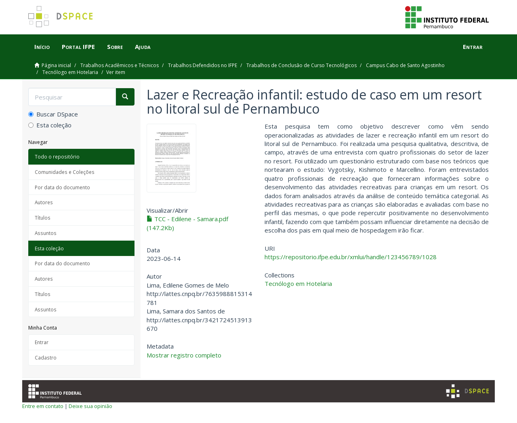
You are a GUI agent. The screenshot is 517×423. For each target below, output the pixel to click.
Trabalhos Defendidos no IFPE (202, 65)
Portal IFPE (78, 46)
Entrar (41, 342)
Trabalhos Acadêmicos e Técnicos (119, 65)
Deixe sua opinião (90, 406)
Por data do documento (62, 187)
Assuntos (46, 233)
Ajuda (143, 46)
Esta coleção (49, 125)
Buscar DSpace (53, 114)
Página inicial (56, 65)
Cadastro (46, 357)
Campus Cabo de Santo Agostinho (405, 65)
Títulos (42, 217)
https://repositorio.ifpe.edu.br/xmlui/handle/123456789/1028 (351, 257)
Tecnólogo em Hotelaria (70, 72)
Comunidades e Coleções (65, 172)
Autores (44, 202)
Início (42, 46)
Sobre (115, 46)
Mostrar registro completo (184, 355)
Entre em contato (42, 406)
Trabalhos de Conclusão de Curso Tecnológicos (301, 65)
